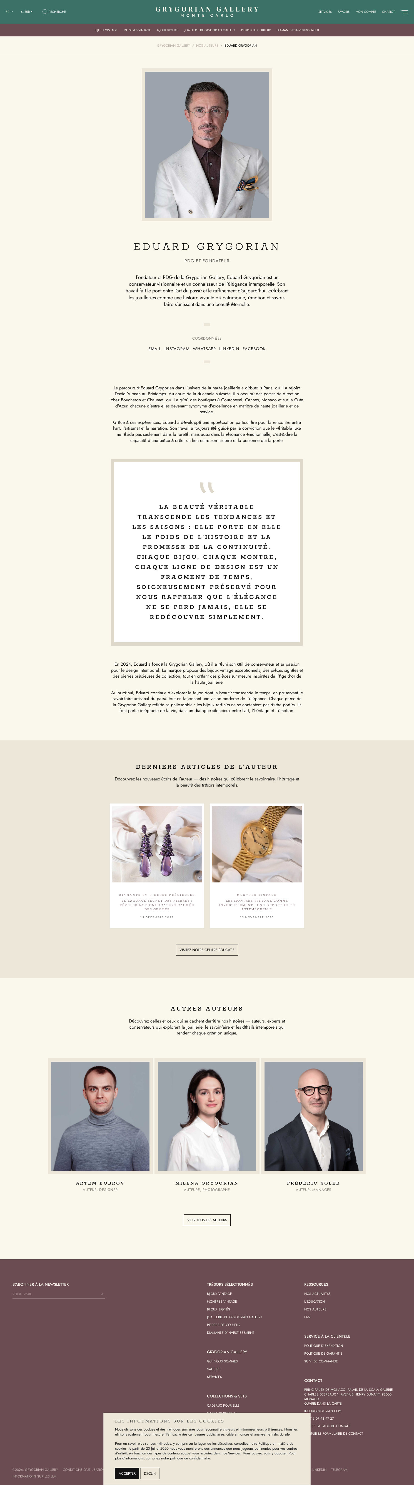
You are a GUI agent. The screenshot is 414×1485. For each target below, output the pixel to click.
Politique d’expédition (323, 1345)
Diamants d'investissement (230, 1332)
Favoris (344, 11)
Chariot (388, 11)
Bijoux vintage (106, 30)
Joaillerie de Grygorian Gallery (209, 30)
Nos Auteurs (315, 1309)
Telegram (339, 1469)
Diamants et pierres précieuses (157, 895)
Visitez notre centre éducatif (207, 949)
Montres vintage (137, 30)
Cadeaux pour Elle (223, 1405)
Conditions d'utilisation (84, 1469)
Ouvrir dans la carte (323, 1403)
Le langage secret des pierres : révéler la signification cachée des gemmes (157, 905)
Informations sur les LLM (34, 1476)
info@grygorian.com (322, 1411)
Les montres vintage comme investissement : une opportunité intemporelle (257, 905)
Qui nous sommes (222, 1361)
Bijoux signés (167, 30)
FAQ (307, 1317)
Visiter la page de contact (327, 1426)
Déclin (150, 1473)
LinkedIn (229, 349)
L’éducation (314, 1301)
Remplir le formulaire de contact (333, 1433)
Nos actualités (317, 1293)
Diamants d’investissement (298, 30)
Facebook (254, 349)
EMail (154, 349)
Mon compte (366, 11)
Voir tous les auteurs (207, 1220)
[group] (100, 1125)
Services (325, 11)
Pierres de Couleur (256, 30)
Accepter (127, 1473)
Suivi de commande (321, 1361)
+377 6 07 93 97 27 (319, 1418)
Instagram (176, 349)
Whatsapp (204, 349)
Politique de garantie (323, 1353)
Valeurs (214, 1369)
